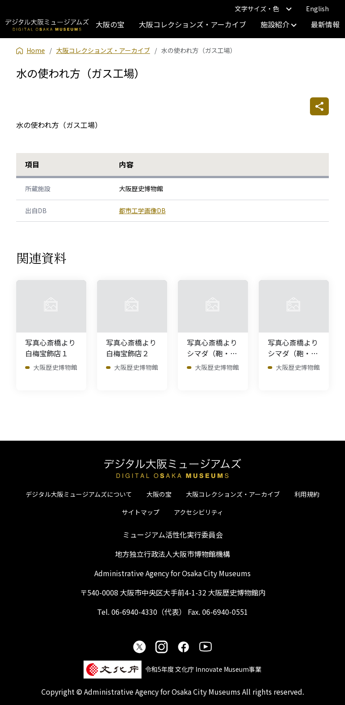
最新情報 (325, 24)
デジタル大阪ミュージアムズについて (79, 494)
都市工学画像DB (142, 210)
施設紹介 (278, 24)
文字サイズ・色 (263, 8)
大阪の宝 (110, 24)
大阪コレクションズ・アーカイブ (192, 24)
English (317, 8)
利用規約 (306, 494)
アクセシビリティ (198, 512)
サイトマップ (140, 512)
